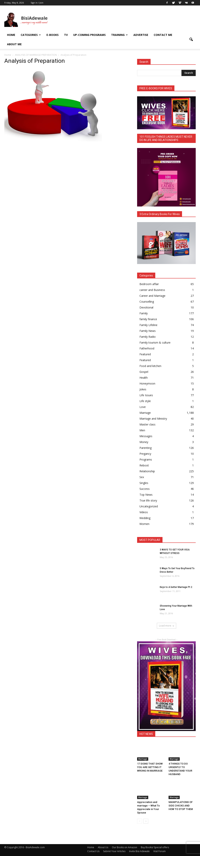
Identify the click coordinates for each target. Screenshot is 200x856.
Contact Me (163, 35)
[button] (191, 39)
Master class (147, 424)
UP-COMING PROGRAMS (89, 35)
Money (143, 442)
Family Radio (147, 337)
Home (11, 35)
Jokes (142, 389)
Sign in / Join (37, 2)
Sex (141, 477)
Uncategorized (148, 506)
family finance (148, 319)
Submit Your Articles (114, 851)
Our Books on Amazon (124, 847)
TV (66, 35)
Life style (145, 401)
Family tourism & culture (155, 342)
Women (144, 524)
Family (143, 313)
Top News (146, 494)
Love (142, 407)
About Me (14, 44)
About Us (103, 847)
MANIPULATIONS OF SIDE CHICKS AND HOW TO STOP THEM (181, 806)
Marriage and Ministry (153, 418)
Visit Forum (159, 851)
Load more (166, 625)
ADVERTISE (140, 35)
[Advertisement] (124, 20)
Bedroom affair (149, 284)
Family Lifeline (148, 325)
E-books (52, 35)
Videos (143, 512)
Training (119, 35)
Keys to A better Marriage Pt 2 (176, 587)
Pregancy (145, 453)
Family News (147, 331)
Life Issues (146, 395)
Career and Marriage (152, 296)
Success (144, 489)
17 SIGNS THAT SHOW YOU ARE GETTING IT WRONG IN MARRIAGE (150, 767)
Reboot (144, 465)
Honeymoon (147, 383)
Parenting (145, 448)
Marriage (145, 413)
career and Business (152, 290)
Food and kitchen (150, 366)
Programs (145, 459)
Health (143, 377)
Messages (145, 436)
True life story (148, 500)
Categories (31, 35)
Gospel (143, 372)
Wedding (144, 518)
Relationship (147, 471)
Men (142, 430)
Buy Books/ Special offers (155, 847)
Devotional (146, 307)
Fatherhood (146, 348)
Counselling (146, 301)
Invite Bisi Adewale (139, 851)
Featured (145, 354)
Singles (143, 483)
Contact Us (93, 851)
